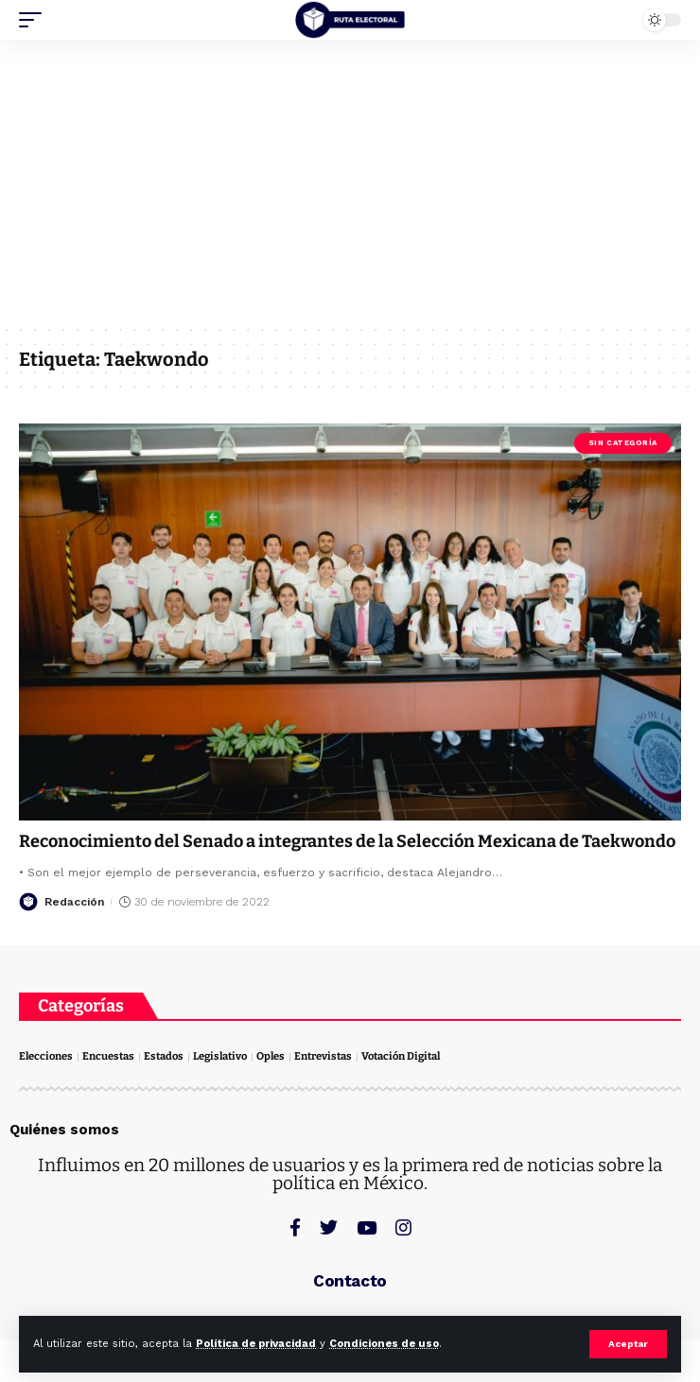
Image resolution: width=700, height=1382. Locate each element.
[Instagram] (403, 1227)
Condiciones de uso (384, 1344)
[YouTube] (366, 1227)
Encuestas (108, 1056)
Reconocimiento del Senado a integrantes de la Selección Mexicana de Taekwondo (347, 841)
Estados (164, 1056)
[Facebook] (295, 1227)
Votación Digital (400, 1056)
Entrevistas (323, 1056)
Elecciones (46, 1056)
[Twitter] (328, 1227)
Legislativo (220, 1056)
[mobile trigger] (35, 19)
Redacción (74, 901)
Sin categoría (622, 443)
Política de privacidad (256, 1344)
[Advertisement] (350, 181)
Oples (270, 1056)
